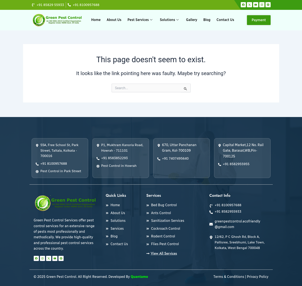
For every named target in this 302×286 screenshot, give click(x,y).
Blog (206, 20)
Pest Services (140, 20)
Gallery (191, 20)
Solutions (169, 20)
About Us (114, 20)
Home (96, 20)
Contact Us (225, 20)
